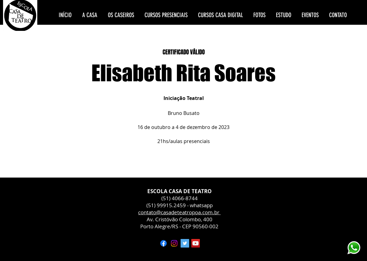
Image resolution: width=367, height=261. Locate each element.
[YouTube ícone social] (195, 243)
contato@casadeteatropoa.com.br (179, 212)
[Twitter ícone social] (185, 243)
